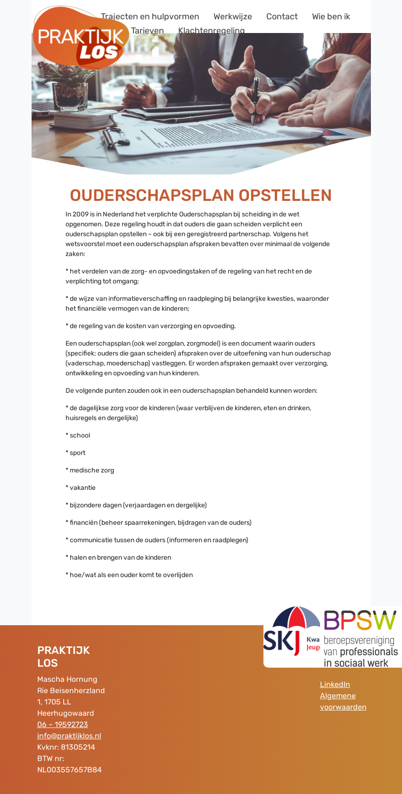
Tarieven (147, 30)
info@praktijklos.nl (69, 735)
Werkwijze (232, 16)
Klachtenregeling (211, 30)
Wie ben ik (331, 16)
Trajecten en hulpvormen (150, 16)
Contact (282, 16)
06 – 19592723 (62, 724)
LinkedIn (335, 684)
